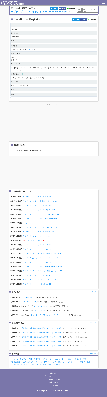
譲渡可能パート (17, 74)
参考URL (14, 41)
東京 (33, 362)
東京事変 (37, 359)
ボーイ (64, 359)
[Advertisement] (32, 122)
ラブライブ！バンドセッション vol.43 (37, 196)
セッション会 (36, 365)
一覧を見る (94, 292)
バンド (51, 359)
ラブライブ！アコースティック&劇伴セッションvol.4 (42, 253)
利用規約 (53, 373)
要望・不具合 (53, 385)
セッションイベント (69, 362)
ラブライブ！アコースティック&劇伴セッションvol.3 (42, 271)
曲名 (12, 25)
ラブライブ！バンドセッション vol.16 (37, 284)
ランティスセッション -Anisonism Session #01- (41, 258)
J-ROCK (47, 362)
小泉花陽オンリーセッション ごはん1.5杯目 (39, 280)
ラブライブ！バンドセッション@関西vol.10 (39, 210)
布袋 (44, 365)
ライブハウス (56, 362)
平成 (88, 362)
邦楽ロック (26, 362)
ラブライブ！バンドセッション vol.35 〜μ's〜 (40, 218)
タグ (12, 89)
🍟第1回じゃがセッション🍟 (33, 240)
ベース (50, 365)
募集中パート (15, 53)
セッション (14, 359)
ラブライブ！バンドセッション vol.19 (37, 275)
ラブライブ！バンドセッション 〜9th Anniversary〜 (39, 11)
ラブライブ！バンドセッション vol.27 (37, 245)
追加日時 (14, 46)
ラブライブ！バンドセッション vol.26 (37, 249)
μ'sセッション (28, 223)
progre (31, 50)
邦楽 (84, 359)
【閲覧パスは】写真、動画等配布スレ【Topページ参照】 (42, 328)
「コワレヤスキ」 (27, 297)
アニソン (23, 359)
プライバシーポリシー (52, 376)
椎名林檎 (78, 359)
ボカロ (44, 359)
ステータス (15, 82)
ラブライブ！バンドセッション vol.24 (37, 262)
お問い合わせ (53, 382)
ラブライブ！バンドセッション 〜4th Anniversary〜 (42, 266)
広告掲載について (53, 379)
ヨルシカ (39, 362)
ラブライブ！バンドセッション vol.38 (37, 205)
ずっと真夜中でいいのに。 (20, 365)
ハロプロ (82, 362)
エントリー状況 (16, 64)
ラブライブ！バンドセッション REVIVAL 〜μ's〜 (40, 227)
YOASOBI (57, 365)
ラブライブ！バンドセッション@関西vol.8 (38, 231)
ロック (70, 359)
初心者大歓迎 (15, 362)
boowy (57, 359)
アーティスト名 (16, 33)
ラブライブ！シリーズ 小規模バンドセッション (40, 201)
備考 (12, 95)
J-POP (30, 359)
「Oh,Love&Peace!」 (29, 302)
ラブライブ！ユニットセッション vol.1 (37, 236)
